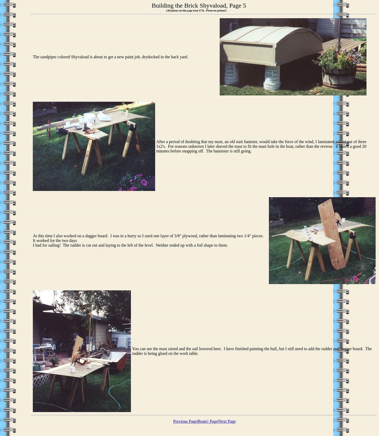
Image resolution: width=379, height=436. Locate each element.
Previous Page (185, 421)
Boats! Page (208, 421)
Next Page (227, 421)
